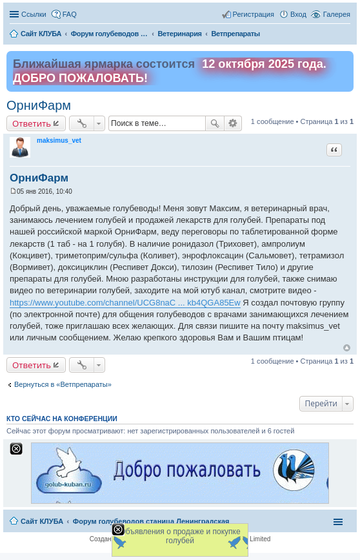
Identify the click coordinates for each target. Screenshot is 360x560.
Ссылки (33, 14)
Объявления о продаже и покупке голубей (179, 536)
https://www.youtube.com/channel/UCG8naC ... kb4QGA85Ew (125, 302)
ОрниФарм (38, 105)
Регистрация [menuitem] (253, 14)
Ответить (31, 123)
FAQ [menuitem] (70, 14)
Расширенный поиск (233, 123)
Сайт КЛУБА (42, 521)
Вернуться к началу (346, 347)
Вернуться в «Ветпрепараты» (63, 384)
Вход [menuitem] (298, 14)
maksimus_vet (59, 140)
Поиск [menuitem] (346, 35)
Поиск (215, 123)
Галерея (336, 14)
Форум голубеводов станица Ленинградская (151, 521)
